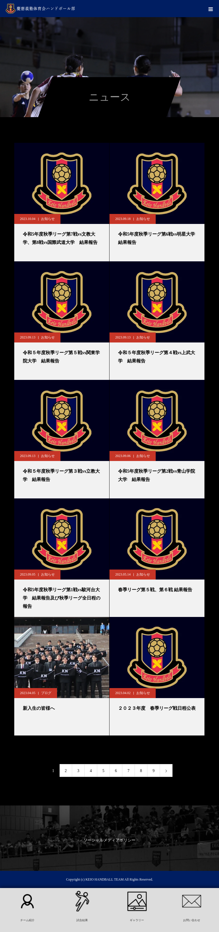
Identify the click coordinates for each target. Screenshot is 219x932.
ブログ (46, 693)
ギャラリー (137, 920)
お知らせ (48, 219)
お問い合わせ (191, 920)
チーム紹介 (27, 920)
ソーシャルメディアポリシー (109, 840)
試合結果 (82, 920)
